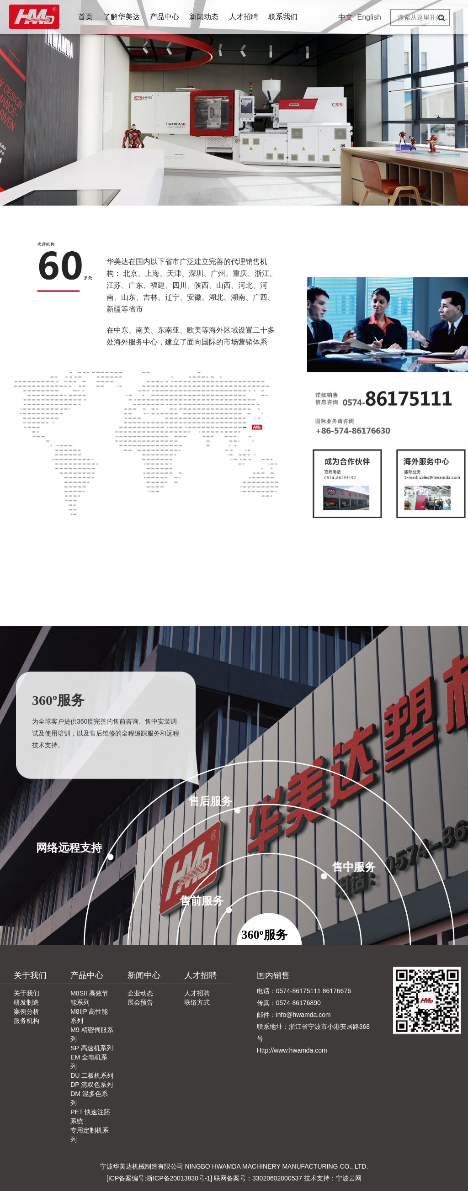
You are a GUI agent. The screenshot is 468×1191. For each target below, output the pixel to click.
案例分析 (26, 1011)
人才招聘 (243, 17)
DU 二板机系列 (91, 1075)
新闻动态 (203, 17)
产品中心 (164, 17)
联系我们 (283, 17)
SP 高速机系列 (91, 1048)
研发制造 (26, 1002)
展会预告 (140, 1002)
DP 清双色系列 (91, 1084)
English (369, 17)
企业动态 (140, 993)
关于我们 (30, 975)
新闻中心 (144, 975)
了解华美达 (121, 17)
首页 (85, 17)
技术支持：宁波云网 (333, 1178)
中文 (345, 17)
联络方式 (197, 1002)
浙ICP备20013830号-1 (178, 1178)
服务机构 (26, 1020)
